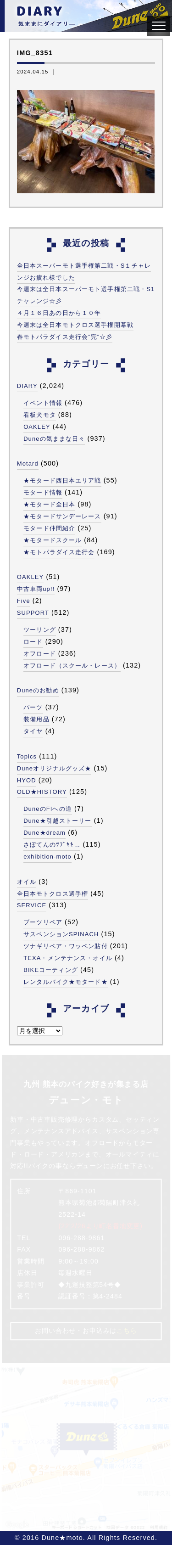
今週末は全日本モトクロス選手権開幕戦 (75, 324)
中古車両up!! (36, 588)
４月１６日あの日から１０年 (59, 312)
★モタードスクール (52, 540)
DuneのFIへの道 (47, 808)
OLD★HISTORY (42, 791)
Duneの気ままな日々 (54, 438)
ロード (33, 641)
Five (23, 600)
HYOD (26, 780)
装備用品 (36, 719)
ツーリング (39, 629)
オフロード (39, 653)
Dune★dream (44, 832)
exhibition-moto (47, 856)
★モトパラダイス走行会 (58, 552)
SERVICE (31, 905)
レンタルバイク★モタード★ (65, 981)
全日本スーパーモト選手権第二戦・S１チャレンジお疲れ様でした (84, 271)
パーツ (33, 707)
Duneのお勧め (38, 690)
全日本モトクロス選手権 (52, 893)
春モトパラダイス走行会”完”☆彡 (65, 336)
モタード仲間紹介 (49, 528)
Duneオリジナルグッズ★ (54, 768)
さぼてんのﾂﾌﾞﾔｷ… (51, 844)
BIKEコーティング (50, 969)
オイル (26, 881)
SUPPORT (33, 612)
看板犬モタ (39, 414)
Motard (28, 463)
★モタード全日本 (49, 504)
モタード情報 (42, 492)
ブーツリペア (42, 922)
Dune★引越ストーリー (57, 820)
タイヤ (33, 731)
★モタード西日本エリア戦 (62, 480)
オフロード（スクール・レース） (72, 665)
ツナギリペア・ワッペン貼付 (65, 946)
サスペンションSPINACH (61, 934)
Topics (27, 756)
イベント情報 (42, 402)
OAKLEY (36, 426)
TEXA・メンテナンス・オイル (67, 958)
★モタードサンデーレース (62, 516)
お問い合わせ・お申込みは (86, 1331)
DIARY (27, 385)
